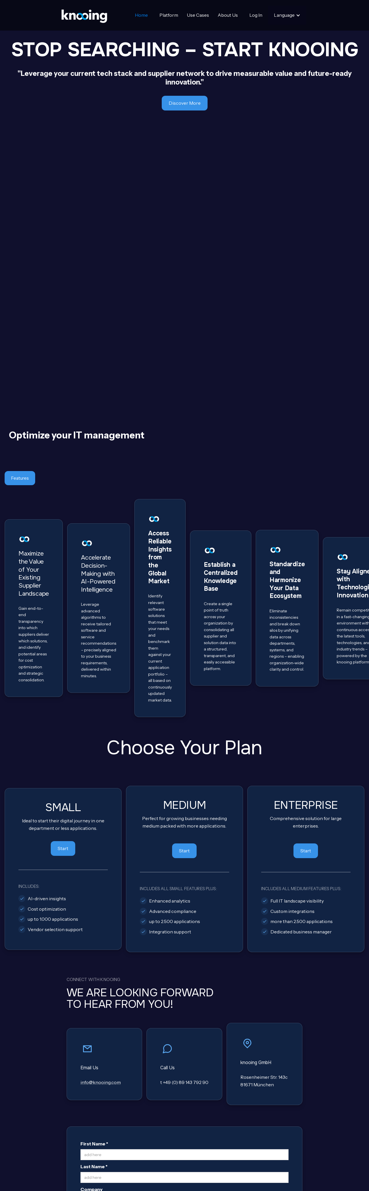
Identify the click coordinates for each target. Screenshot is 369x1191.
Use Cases (198, 15)
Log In (255, 15)
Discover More (185, 103)
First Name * (94, 880)
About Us (228, 15)
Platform (168, 15)
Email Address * (98, 971)
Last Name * (94, 903)
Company (91, 925)
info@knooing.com (100, 818)
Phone (87, 948)
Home (141, 15)
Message (90, 993)
